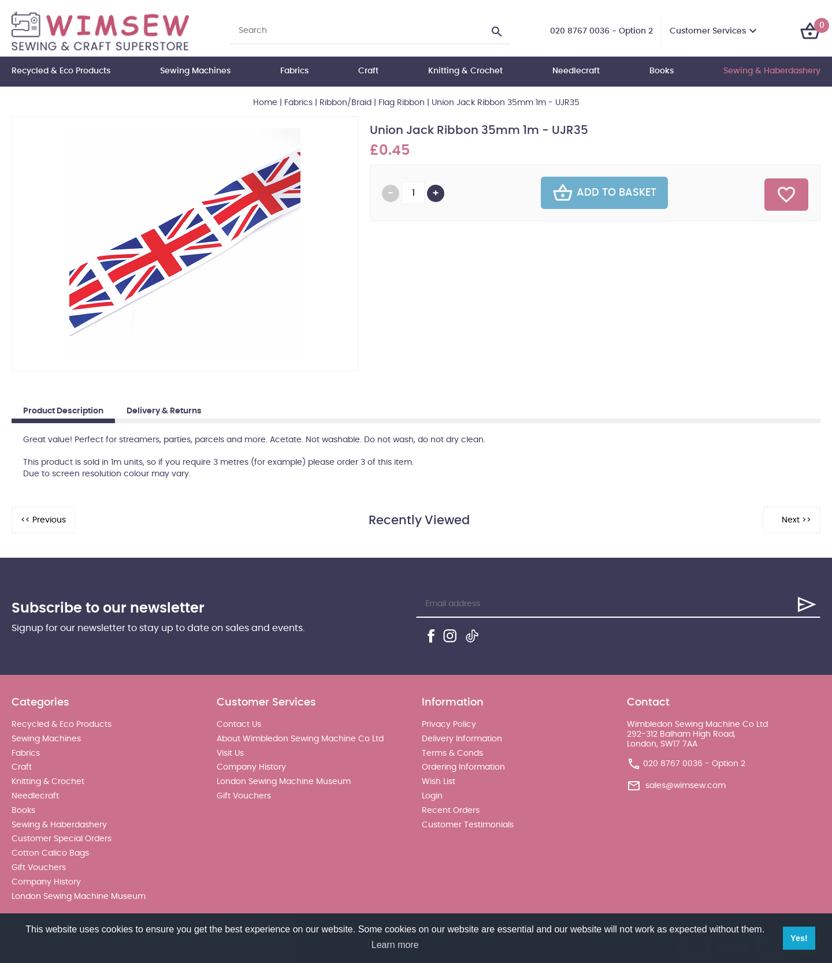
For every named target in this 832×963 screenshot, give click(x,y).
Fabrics (294, 71)
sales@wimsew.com (685, 786)
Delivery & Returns (164, 411)
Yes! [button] (799, 938)
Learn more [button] (395, 945)
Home (265, 103)
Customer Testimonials (468, 825)
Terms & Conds (452, 753)
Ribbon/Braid (346, 103)
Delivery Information (462, 739)
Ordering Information (463, 767)
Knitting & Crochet (465, 71)
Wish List (438, 782)
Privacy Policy (449, 725)
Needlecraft (576, 71)
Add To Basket (604, 192)
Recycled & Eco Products (61, 71)
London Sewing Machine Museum (79, 897)
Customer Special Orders (62, 839)
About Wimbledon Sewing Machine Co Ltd (300, 739)
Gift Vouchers (39, 868)
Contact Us (239, 725)
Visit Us (230, 753)
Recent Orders (451, 811)
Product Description (63, 411)
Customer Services (708, 31)
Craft (368, 71)
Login (432, 796)
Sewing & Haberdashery (771, 71)
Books (661, 71)
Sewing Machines (195, 71)
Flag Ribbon (401, 103)
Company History (46, 882)
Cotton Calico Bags (50, 853)
